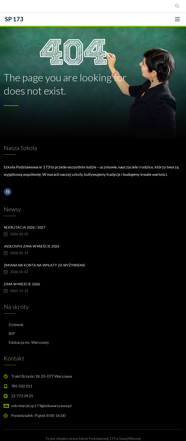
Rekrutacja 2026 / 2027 (24, 227)
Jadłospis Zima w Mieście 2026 (31, 246)
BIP (12, 333)
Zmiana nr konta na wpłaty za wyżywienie (45, 265)
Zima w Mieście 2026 (22, 284)
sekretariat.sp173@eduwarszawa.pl (41, 405)
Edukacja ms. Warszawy (29, 342)
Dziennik (16, 324)
